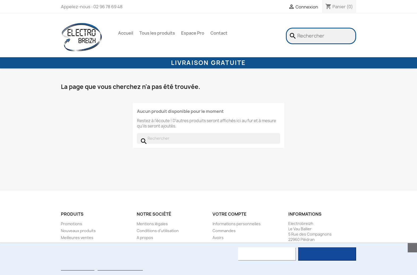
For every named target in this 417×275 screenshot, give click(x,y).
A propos (145, 237)
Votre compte (229, 214)
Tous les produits (157, 33)
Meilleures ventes (77, 237)
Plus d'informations (77, 268)
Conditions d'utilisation (158, 230)
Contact (218, 33)
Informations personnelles (236, 223)
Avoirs (218, 237)
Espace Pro (192, 33)
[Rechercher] (321, 36)
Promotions (71, 223)
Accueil (125, 33)
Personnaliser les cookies (120, 268)
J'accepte (327, 254)
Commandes (224, 230)
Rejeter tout (267, 254)
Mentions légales (152, 223)
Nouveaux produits (78, 230)
